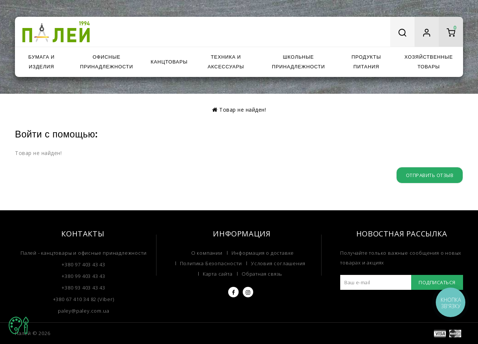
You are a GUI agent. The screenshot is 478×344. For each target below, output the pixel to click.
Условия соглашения (278, 263)
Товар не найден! (242, 109)
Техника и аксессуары (226, 61)
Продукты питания (366, 61)
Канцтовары (169, 61)
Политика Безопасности (211, 263)
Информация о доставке (263, 253)
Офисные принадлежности (106, 61)
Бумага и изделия (41, 61)
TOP (18, 325)
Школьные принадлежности (298, 61)
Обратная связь (262, 273)
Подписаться (437, 282)
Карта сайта (218, 273)
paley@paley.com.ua (83, 310)
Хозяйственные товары (428, 61)
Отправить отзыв (430, 175)
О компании (207, 253)
